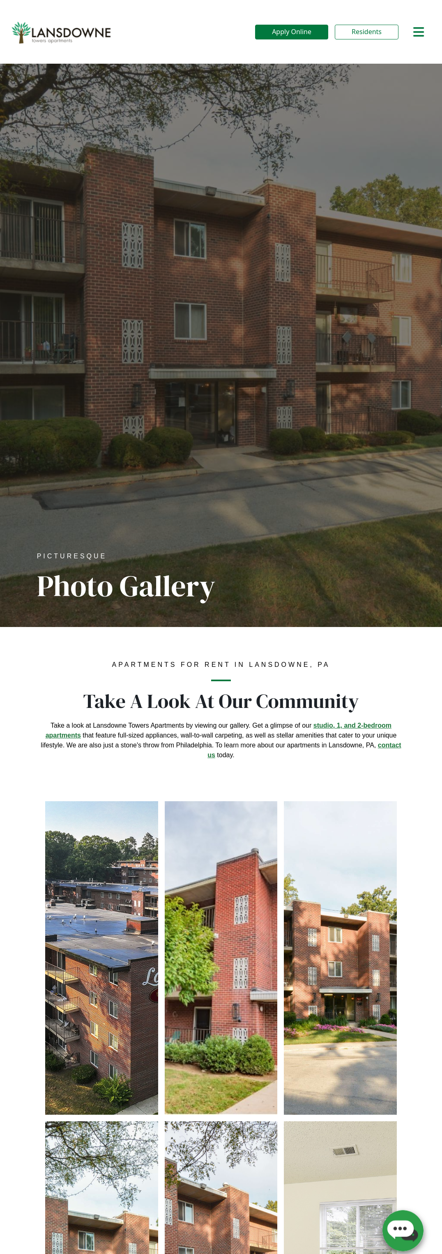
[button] (403, 1227)
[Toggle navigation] (418, 32)
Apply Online (291, 31)
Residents (367, 31)
